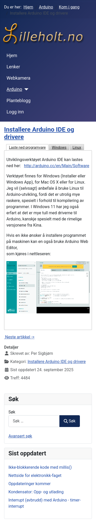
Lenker (13, 66)
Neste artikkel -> (19, 337)
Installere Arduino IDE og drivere (57, 361)
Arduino (14, 89)
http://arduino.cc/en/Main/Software (56, 165)
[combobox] (34, 421)
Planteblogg (19, 100)
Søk (11, 412)
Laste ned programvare (27, 147)
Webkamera (18, 78)
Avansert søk (20, 436)
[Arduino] (25, 89)
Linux (77, 147)
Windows (59, 147)
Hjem (12, 55)
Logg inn (15, 111)
